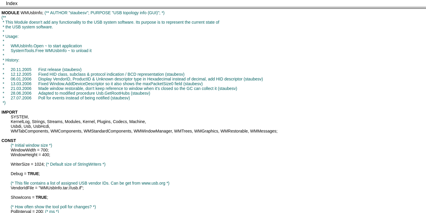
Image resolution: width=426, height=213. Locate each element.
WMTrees (183, 131)
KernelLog (20, 121)
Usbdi (16, 126)
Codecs (120, 121)
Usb (27, 126)
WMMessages (263, 131)
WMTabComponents (29, 131)
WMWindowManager (153, 131)
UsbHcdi (41, 126)
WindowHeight (24, 154)
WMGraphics (206, 131)
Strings (38, 121)
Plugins (104, 121)
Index (11, 3)
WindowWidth (23, 150)
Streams (54, 121)
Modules (72, 121)
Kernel (89, 121)
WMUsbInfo (31, 12)
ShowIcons (21, 197)
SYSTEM (19, 116)
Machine (137, 121)
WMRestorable (234, 131)
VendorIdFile (22, 187)
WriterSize (20, 164)
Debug (17, 173)
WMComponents (66, 131)
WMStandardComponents (107, 131)
